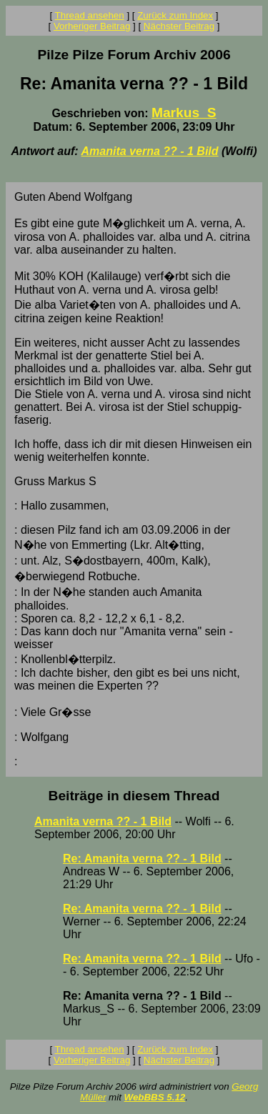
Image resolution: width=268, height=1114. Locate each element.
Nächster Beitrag (179, 26)
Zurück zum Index (175, 15)
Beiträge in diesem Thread (134, 795)
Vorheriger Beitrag (92, 26)
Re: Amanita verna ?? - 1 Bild (142, 858)
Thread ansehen (89, 15)
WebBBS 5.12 (155, 1097)
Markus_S (184, 112)
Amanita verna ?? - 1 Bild (150, 151)
